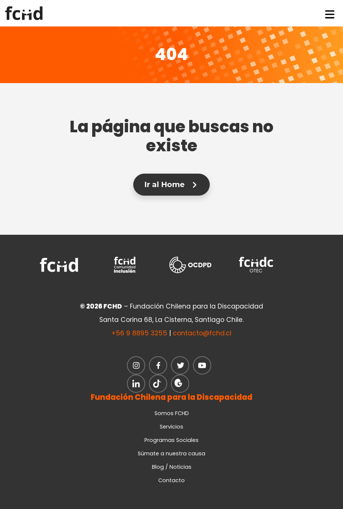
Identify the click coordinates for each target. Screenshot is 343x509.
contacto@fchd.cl (202, 333)
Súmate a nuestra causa (171, 453)
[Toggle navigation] (330, 13)
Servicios (171, 426)
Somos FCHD (172, 413)
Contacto (171, 480)
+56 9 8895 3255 (139, 333)
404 (171, 54)
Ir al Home (171, 184)
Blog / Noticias (171, 467)
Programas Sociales (171, 440)
